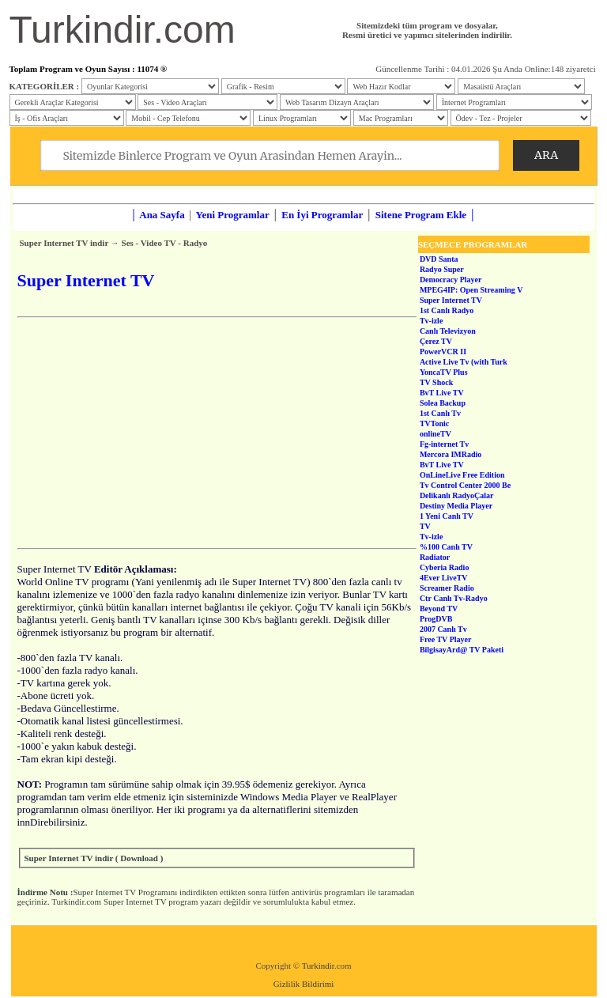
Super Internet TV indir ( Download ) (94, 858)
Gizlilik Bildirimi (303, 984)
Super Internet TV (104, 892)
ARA (546, 155)
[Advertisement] (217, 432)
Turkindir (318, 965)
